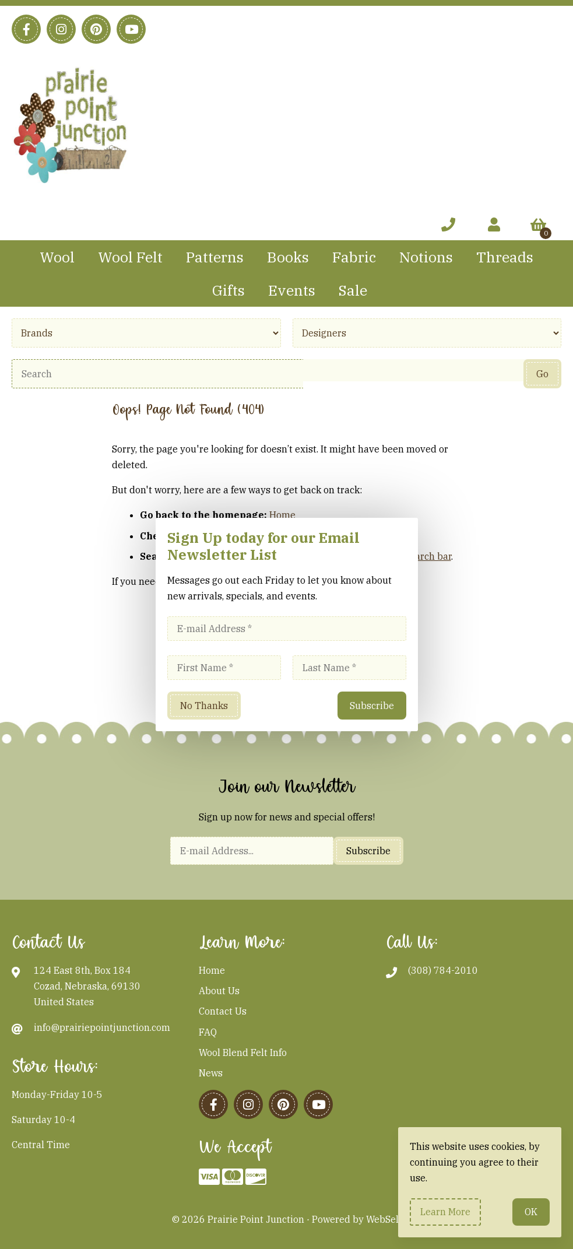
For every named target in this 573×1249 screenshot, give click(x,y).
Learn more (445, 1212)
